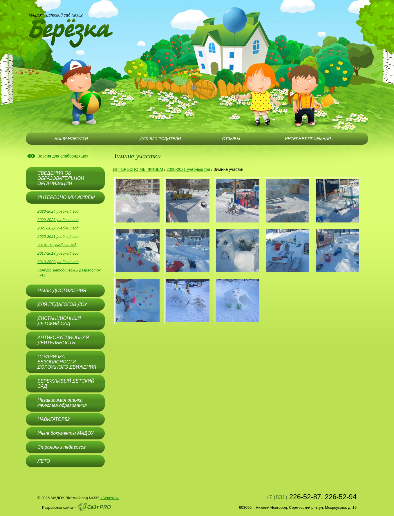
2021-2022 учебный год (58, 228)
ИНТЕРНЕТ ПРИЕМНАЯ (308, 138)
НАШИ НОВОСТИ (71, 138)
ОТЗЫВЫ (231, 138)
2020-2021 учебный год (58, 236)
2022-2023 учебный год (58, 220)
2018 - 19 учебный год (57, 245)
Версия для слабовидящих (62, 156)
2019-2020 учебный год (58, 262)
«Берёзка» (109, 498)
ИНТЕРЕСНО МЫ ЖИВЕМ (138, 169)
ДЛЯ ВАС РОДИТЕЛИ (160, 138)
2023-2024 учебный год (58, 211)
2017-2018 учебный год (58, 253)
